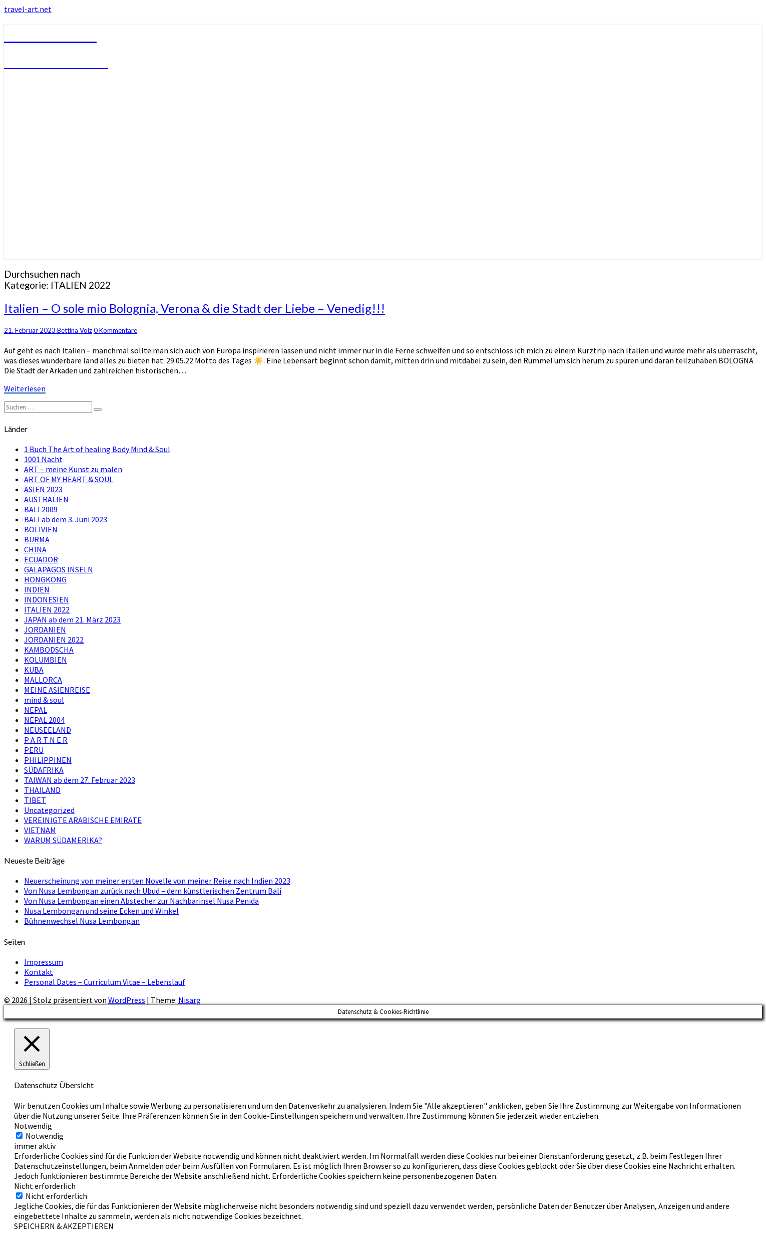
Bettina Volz (74, 330)
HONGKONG (45, 579)
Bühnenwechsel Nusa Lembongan (82, 921)
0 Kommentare (115, 330)
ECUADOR (41, 559)
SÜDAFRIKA (44, 770)
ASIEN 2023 (43, 489)
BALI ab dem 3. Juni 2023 (65, 519)
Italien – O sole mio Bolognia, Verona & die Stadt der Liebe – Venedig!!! (194, 308)
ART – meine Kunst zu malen (73, 469)
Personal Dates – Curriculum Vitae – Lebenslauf (104, 982)
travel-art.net (28, 9)
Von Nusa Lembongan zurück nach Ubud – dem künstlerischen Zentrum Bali (152, 891)
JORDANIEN (45, 630)
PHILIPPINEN (48, 760)
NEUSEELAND (47, 730)
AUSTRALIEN (46, 499)
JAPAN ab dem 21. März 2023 (72, 619)
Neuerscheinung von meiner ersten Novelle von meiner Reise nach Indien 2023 (157, 881)
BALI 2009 (41, 509)
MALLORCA (43, 680)
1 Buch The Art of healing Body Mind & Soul (97, 449)
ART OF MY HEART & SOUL (68, 479)
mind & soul (44, 700)
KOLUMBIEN (45, 660)
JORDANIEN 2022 (54, 640)
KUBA (34, 670)
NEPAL (35, 710)
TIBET (35, 800)
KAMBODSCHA (49, 650)
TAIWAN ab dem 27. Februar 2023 (79, 780)
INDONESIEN (46, 599)
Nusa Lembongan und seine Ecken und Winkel (101, 911)
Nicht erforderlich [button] (45, 1186)
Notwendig (45, 1136)
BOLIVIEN (41, 529)
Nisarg (189, 1000)
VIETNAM (40, 830)
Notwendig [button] (33, 1126)
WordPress (126, 1000)
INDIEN (37, 589)
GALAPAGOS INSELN (58, 569)
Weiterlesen (25, 388)
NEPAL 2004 (44, 720)
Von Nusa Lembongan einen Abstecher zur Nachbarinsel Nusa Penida (141, 901)
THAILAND (42, 790)
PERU (34, 750)
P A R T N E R (46, 740)
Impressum (43, 962)
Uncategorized (49, 810)
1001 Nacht (43, 459)
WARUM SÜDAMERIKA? (63, 840)
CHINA (35, 549)
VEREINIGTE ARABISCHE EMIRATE (83, 820)
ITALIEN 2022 (47, 609)
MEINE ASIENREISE (57, 690)
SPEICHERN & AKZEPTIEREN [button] (64, 1226)
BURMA (37, 539)
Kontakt (38, 972)
